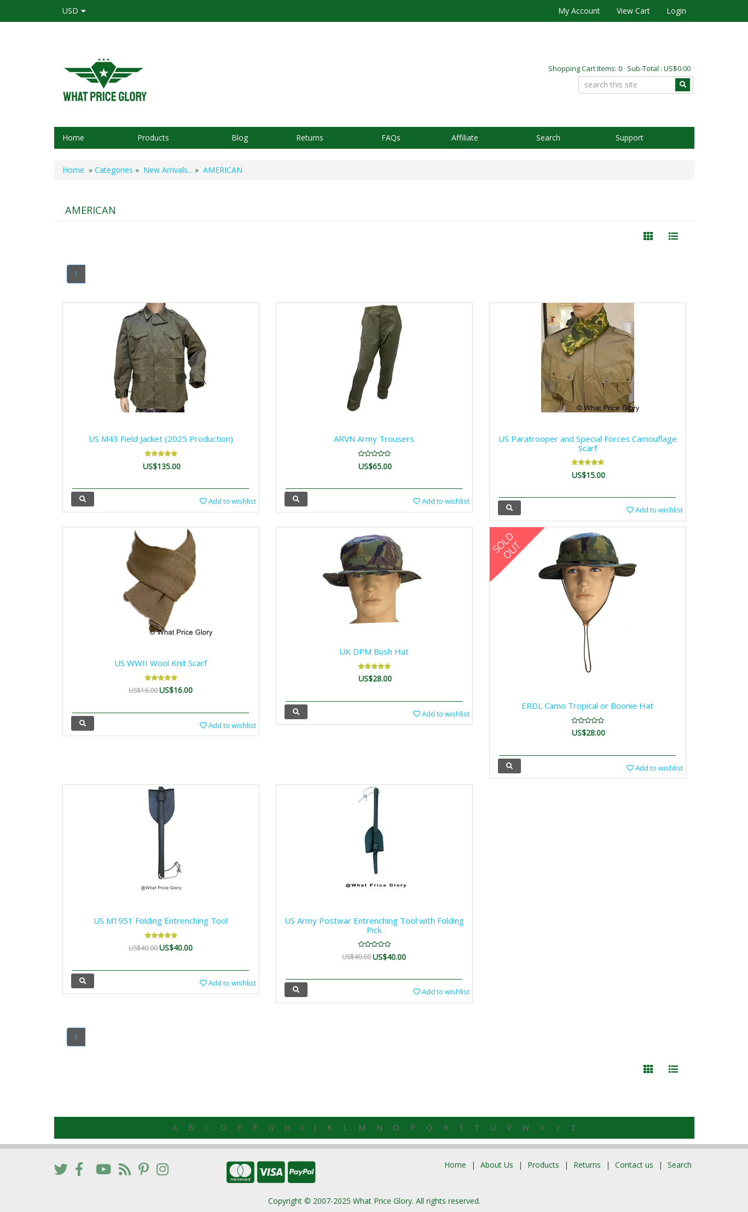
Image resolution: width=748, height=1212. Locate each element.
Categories (114, 170)
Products (153, 137)
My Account (579, 10)
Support (629, 137)
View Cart (633, 10)
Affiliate (464, 137)
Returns (309, 137)
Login (676, 10)
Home (73, 137)
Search (548, 137)
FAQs (391, 137)
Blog (239, 137)
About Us (496, 1164)
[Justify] (673, 236)
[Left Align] (648, 236)
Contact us (634, 1164)
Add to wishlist (228, 501)
